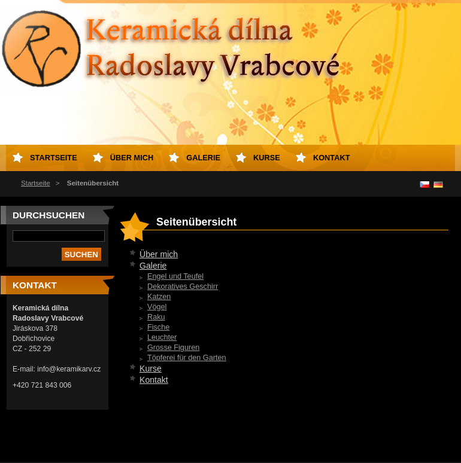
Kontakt (153, 380)
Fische (158, 327)
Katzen (159, 297)
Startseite (35, 183)
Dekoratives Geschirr (182, 286)
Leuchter (162, 337)
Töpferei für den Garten (186, 358)
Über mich (158, 254)
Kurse (150, 368)
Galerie (152, 265)
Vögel (156, 307)
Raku (156, 317)
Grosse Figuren (173, 347)
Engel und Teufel (175, 276)
